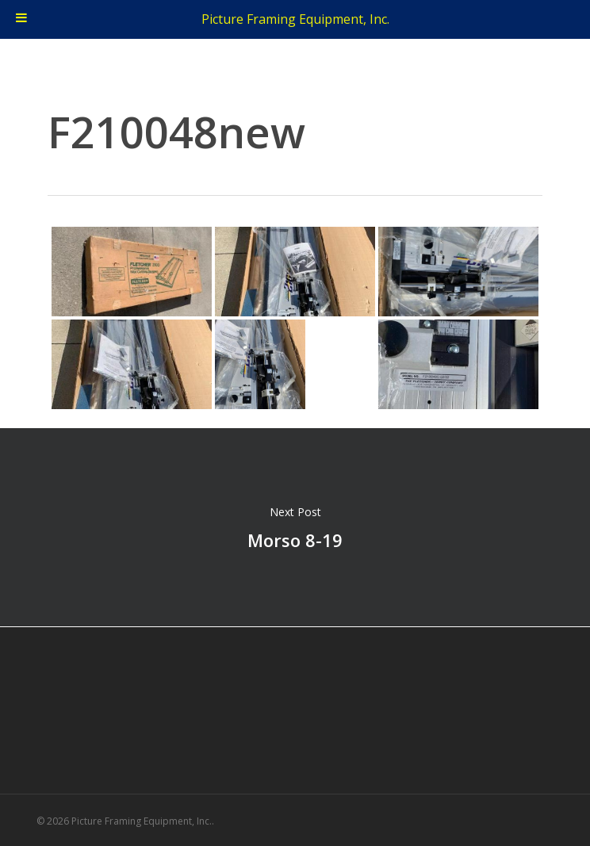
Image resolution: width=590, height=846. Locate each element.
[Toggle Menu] (21, 19)
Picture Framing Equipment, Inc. (295, 19)
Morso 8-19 (295, 527)
